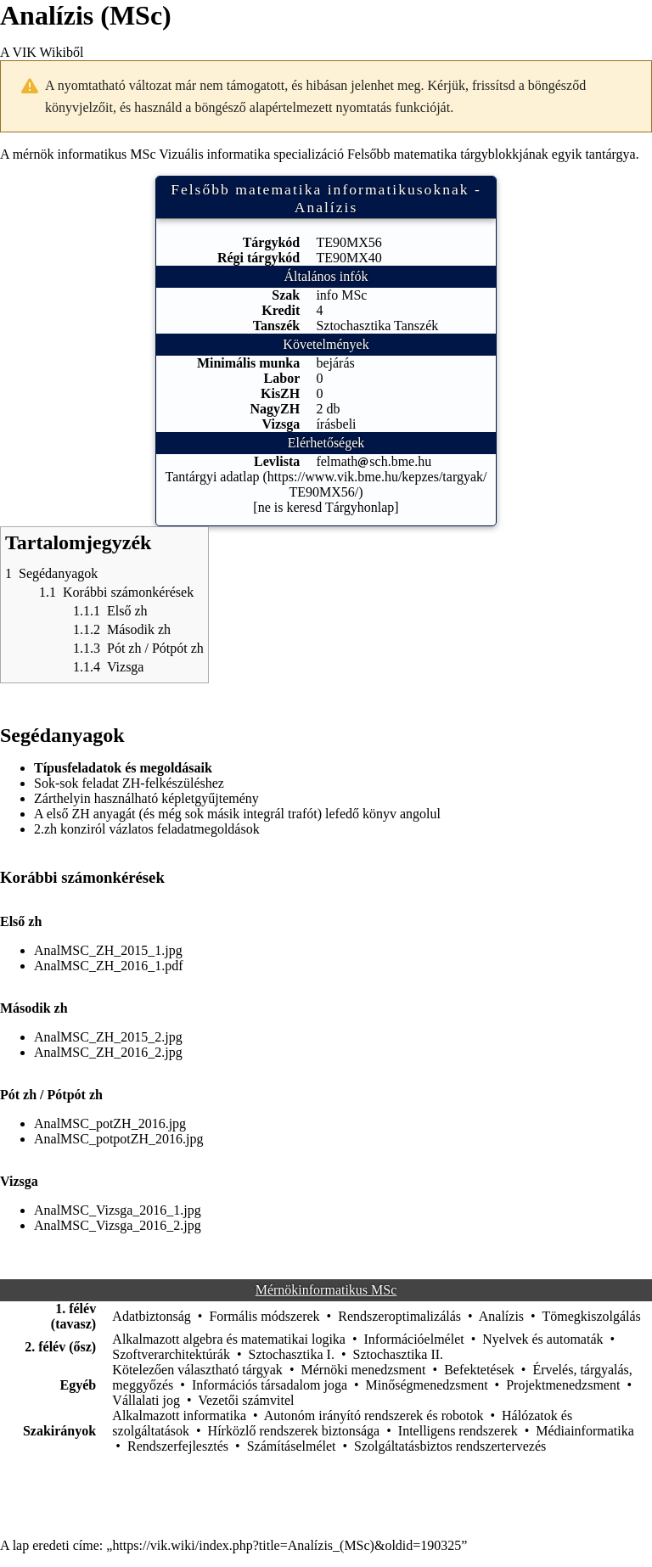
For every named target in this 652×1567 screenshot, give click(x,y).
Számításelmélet (291, 1446)
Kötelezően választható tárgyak (197, 1369)
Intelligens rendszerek (458, 1431)
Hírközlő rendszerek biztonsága (294, 1431)
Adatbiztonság (151, 1316)
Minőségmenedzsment (427, 1385)
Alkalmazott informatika (179, 1415)
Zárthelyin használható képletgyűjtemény (146, 798)
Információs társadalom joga (269, 1385)
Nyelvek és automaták (542, 1339)
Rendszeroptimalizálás (399, 1316)
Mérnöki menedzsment (363, 1369)
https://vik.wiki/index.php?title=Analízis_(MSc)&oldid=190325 (286, 1545)
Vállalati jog (146, 1400)
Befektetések (479, 1369)
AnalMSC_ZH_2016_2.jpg (108, 1052)
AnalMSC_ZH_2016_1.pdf (108, 965)
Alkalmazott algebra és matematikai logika (229, 1339)
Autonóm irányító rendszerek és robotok (374, 1415)
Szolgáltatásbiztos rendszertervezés (450, 1446)
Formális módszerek (264, 1316)
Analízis (501, 1316)
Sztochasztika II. (397, 1354)
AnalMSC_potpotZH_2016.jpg (119, 1139)
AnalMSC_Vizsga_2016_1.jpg (117, 1210)
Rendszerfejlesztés (177, 1446)
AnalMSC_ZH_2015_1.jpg (108, 950)
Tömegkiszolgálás (591, 1316)
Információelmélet (414, 1339)
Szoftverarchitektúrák (171, 1354)
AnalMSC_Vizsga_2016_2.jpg (117, 1225)
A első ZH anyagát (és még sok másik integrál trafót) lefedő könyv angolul (237, 813)
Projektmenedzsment (563, 1385)
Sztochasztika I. (291, 1354)
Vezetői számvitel (246, 1400)
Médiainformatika (585, 1431)
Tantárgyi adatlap (213, 476)
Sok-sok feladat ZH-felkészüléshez (129, 783)
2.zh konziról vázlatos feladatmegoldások (147, 829)
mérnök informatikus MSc (84, 154)
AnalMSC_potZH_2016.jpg (110, 1123)
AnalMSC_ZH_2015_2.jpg (108, 1037)
